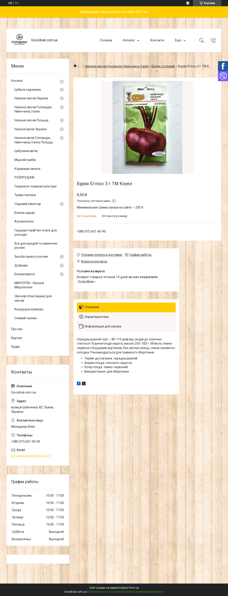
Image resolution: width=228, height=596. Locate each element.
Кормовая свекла (27, 169)
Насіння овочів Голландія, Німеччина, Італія (117, 66)
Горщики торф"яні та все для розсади (35, 233)
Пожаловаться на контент (104, 591)
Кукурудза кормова (28, 309)
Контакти (157, 40)
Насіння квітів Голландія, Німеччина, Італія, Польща (33, 140)
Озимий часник (25, 318)
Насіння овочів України (31, 98)
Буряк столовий (163, 66)
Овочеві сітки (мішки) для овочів (33, 298)
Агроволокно (24, 221)
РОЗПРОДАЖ (24, 177)
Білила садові (24, 213)
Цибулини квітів (26, 151)
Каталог (129, 40)
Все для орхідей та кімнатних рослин (35, 246)
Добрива (21, 265)
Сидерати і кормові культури (35, 186)
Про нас (16, 329)
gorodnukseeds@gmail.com (31, 456)
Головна (106, 40)
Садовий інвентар (27, 204)
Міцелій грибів (25, 160)
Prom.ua (134, 587)
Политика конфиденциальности (143, 591)
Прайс (15, 347)
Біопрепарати (24, 274)
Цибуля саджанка (27, 89)
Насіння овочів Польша (31, 120)
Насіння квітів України (30, 129)
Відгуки (16, 338)
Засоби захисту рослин (31, 256)
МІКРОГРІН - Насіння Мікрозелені (29, 285)
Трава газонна (25, 195)
